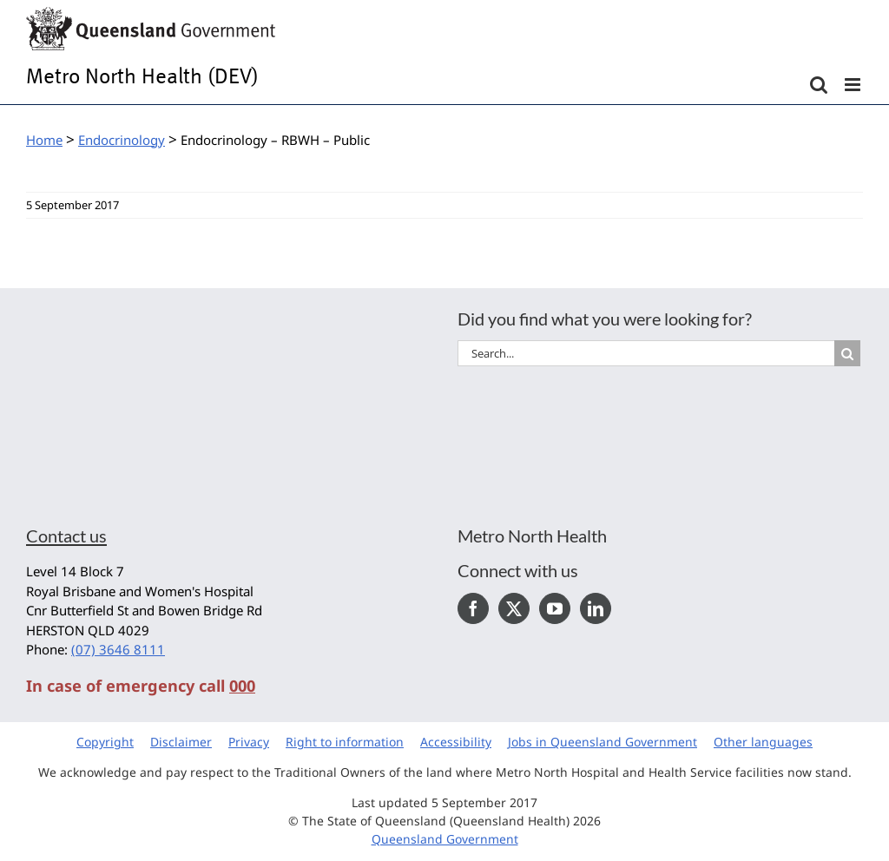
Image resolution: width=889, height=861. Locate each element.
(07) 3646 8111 (118, 649)
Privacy (248, 741)
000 (242, 685)
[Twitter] (514, 608)
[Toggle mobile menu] (854, 85)
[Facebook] (473, 608)
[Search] (847, 353)
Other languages (763, 741)
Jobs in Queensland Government (602, 741)
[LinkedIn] (595, 608)
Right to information (345, 741)
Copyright (105, 741)
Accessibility (455, 741)
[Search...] (646, 353)
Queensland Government (445, 839)
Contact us (66, 535)
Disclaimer (181, 741)
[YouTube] (554, 608)
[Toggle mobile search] (818, 85)
